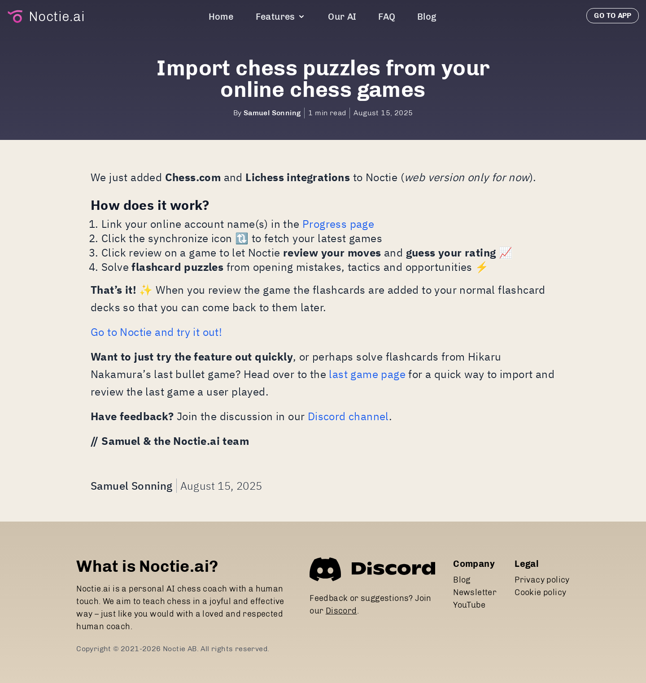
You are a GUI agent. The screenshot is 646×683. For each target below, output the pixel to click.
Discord (341, 611)
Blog (426, 16)
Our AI (342, 16)
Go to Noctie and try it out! (156, 332)
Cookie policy (540, 592)
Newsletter (475, 592)
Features (281, 16)
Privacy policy (542, 580)
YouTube (469, 605)
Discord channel (348, 416)
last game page (367, 374)
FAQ (386, 16)
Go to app (612, 15)
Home (221, 16)
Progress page (338, 224)
